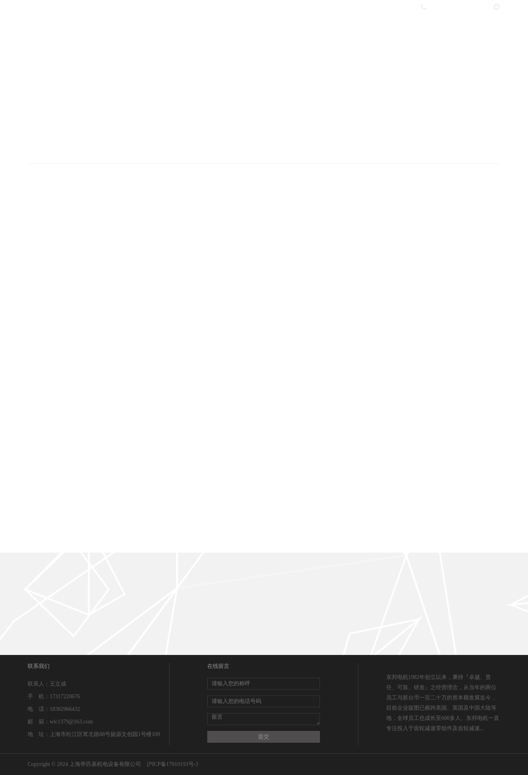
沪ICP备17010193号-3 (172, 764)
